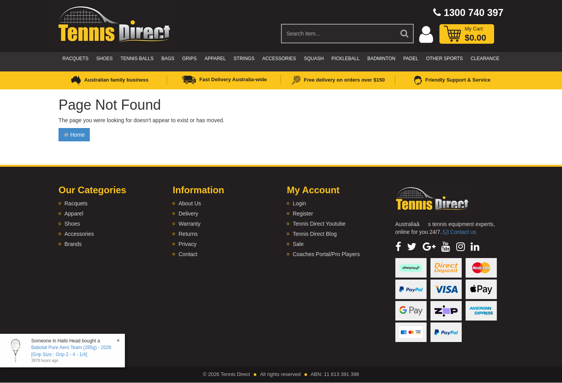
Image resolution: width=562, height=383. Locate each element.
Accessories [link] (79, 234)
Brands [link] (73, 244)
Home (74, 135)
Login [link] (299, 203)
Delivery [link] (188, 213)
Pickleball (345, 58)
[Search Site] (405, 33)
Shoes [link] (72, 224)
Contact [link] (187, 254)
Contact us (459, 232)
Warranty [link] (189, 224)
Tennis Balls (137, 58)
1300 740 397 (468, 12)
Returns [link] (187, 234)
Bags (167, 58)
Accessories (279, 58)
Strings (244, 58)
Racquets (75, 58)
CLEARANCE (485, 58)
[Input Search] (338, 33)
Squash (314, 58)
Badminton (381, 58)
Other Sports (444, 58)
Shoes (104, 58)
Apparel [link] (73, 213)
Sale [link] (298, 244)
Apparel (215, 58)
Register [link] (303, 213)
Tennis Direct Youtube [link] (319, 224)
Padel (410, 58)
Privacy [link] (187, 244)
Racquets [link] (75, 203)
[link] (398, 247)
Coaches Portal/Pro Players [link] (326, 254)
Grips (189, 58)
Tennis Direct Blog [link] (315, 234)
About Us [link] (189, 203)
